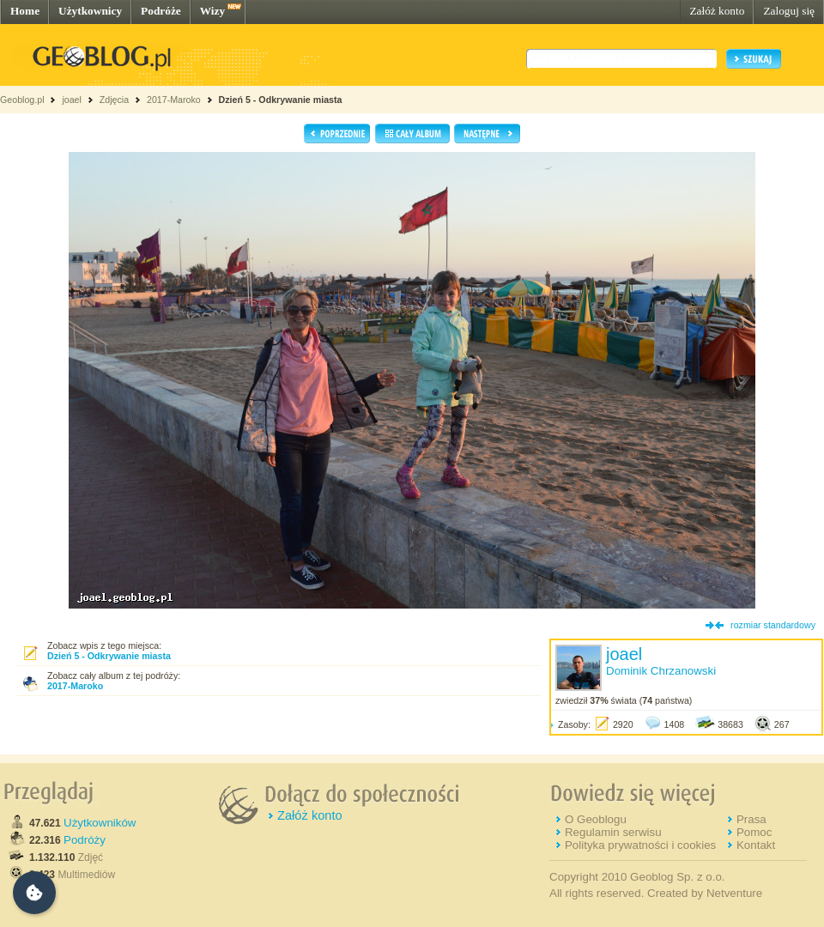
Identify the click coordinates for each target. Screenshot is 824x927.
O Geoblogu (596, 819)
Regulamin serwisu (613, 832)
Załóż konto (716, 10)
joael (72, 99)
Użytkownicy (90, 10)
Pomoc (754, 832)
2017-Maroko (174, 99)
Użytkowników (100, 822)
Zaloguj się (789, 10)
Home (24, 10)
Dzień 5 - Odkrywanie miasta (280, 99)
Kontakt (755, 845)
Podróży (85, 839)
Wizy (212, 10)
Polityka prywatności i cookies (640, 845)
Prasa (751, 819)
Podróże (161, 10)
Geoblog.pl (22, 99)
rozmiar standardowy (772, 625)
